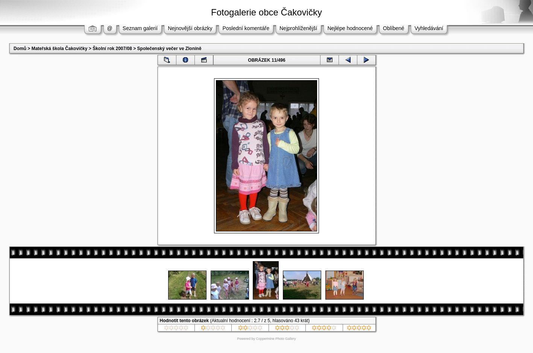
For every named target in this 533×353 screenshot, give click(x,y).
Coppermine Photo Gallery (276, 339)
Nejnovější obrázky (190, 28)
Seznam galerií (140, 28)
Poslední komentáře (245, 28)
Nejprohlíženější (298, 28)
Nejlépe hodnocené (350, 28)
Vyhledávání (429, 28)
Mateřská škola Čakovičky (60, 48)
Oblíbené (393, 28)
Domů (20, 48)
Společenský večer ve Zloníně (169, 48)
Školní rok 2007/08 (112, 48)
